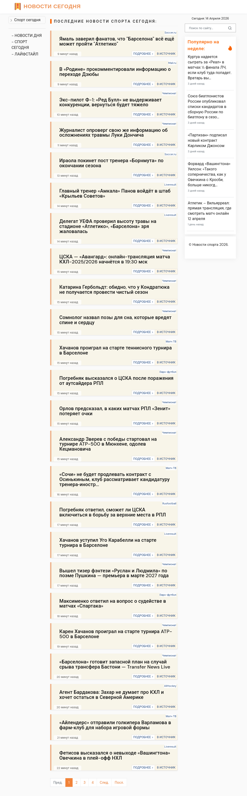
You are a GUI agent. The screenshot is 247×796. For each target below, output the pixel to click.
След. (104, 782)
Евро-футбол (168, 372)
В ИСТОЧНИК (166, 54)
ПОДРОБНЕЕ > (143, 54)
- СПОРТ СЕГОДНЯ (20, 44)
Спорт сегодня (25, 19)
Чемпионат (169, 93)
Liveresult (170, 184)
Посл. (119, 782)
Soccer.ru (170, 32)
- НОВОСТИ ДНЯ (27, 35)
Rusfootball (169, 503)
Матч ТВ (171, 341)
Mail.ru (172, 63)
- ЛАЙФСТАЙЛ (25, 54)
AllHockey (170, 686)
